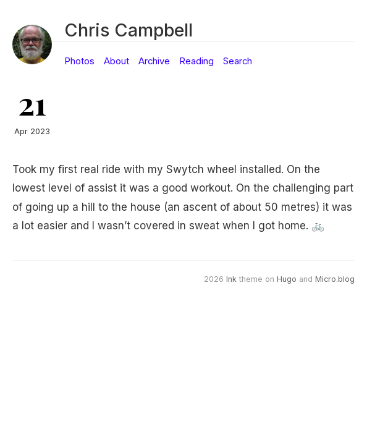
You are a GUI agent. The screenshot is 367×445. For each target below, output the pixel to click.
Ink (231, 279)
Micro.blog (335, 279)
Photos (79, 61)
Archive (154, 61)
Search (237, 61)
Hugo (287, 279)
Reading (196, 61)
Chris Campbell (128, 30)
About (116, 61)
